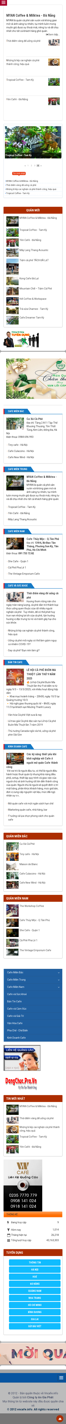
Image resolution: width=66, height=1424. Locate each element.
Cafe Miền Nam (15, 987)
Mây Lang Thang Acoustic (34, 250)
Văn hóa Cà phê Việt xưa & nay (25, 714)
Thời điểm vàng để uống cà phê (33, 42)
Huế (35, 1276)
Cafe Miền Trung (16, 979)
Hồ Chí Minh (35, 1305)
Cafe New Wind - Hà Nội (21, 457)
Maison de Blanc (29, 864)
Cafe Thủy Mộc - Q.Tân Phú (43, 539)
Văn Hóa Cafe (15, 1023)
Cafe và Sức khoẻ (17, 994)
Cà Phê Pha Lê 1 (17, 567)
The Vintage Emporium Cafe (24, 573)
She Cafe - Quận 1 (18, 561)
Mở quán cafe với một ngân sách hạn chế (30, 803)
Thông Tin (35, 1262)
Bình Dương (35, 1312)
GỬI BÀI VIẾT (34, 1326)
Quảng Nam (34, 1290)
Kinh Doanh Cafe (16, 1037)
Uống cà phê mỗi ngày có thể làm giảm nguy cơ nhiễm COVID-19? (32, 642)
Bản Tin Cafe (14, 1001)
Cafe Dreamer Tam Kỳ (32, 317)
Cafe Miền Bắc (15, 972)
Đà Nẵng (35, 1283)
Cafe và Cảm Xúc (16, 1008)
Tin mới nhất (15, 1098)
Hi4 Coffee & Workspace (33, 298)
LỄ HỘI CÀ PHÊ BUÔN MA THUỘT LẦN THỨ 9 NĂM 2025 (41, 674)
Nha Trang (35, 1298)
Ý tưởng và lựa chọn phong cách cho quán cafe (31, 817)
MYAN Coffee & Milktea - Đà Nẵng (30, 15)
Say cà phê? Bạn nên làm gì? (24, 650)
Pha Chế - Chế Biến (17, 1030)
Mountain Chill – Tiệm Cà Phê (36, 288)
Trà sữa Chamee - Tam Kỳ (34, 308)
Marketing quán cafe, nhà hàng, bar (27, 809)
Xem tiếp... (53, 34)
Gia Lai (35, 1319)
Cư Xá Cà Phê (35, 419)
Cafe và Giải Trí (15, 1016)
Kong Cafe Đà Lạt (29, 278)
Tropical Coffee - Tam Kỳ (33, 82)
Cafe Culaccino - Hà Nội (21, 451)
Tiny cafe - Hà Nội (17, 444)
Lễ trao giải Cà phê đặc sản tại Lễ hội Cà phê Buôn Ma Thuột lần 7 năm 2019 (32, 723)
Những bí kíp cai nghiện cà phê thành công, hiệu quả (33, 62)
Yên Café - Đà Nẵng (33, 101)
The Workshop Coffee (32, 906)
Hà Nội (34, 1269)
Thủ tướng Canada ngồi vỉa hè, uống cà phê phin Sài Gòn (32, 733)
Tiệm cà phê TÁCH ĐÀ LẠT (34, 260)
